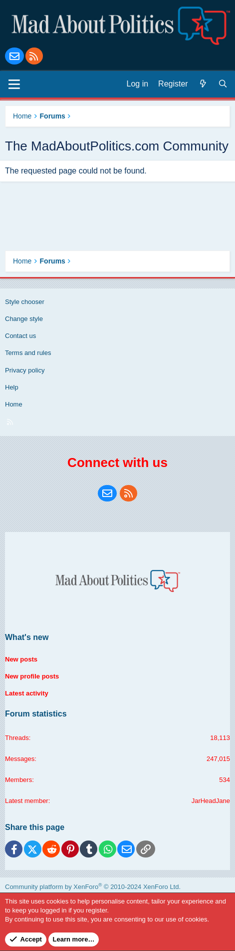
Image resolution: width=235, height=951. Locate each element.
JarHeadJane (211, 800)
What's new (26, 637)
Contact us (20, 336)
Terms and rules (28, 352)
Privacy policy (24, 370)
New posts (21, 659)
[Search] (223, 84)
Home (13, 404)
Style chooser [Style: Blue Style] (24, 302)
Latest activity (26, 693)
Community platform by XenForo (93, 886)
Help (11, 387)
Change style (24, 318)
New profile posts (32, 676)
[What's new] (203, 84)
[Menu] (14, 84)
